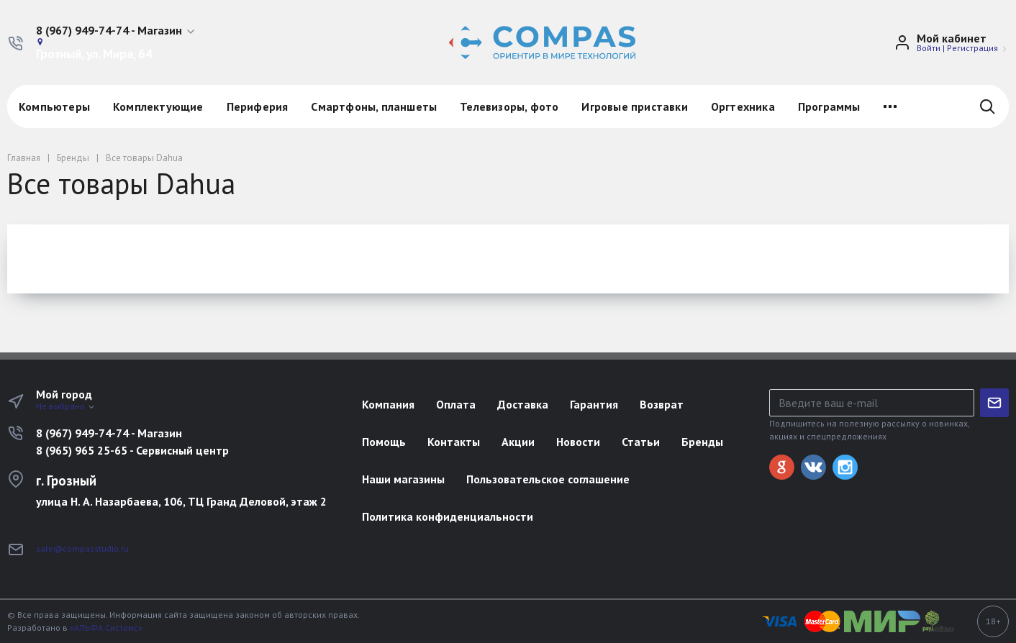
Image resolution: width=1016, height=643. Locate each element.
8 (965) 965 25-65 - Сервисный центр (132, 450)
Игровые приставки (634, 106)
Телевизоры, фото (509, 106)
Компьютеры (54, 106)
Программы (829, 106)
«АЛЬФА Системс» (106, 627)
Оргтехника (743, 106)
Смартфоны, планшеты (374, 106)
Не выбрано (66, 406)
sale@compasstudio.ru (82, 548)
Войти (928, 47)
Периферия (258, 106)
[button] (116, 30)
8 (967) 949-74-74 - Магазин (109, 433)
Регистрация (972, 47)
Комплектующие (158, 106)
